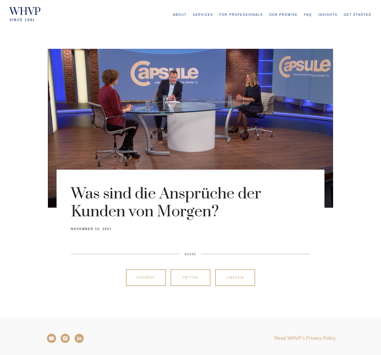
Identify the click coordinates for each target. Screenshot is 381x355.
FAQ (308, 14)
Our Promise (283, 14)
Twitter (190, 277)
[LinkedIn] (79, 338)
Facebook (146, 277)
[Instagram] (65, 338)
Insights (328, 14)
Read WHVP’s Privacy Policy (305, 338)
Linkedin (235, 277)
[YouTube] (51, 338)
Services (203, 14)
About (180, 14)
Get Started (357, 14)
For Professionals (241, 14)
